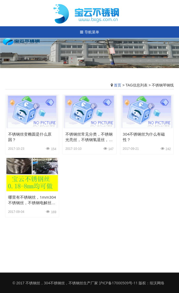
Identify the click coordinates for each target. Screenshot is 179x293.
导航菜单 (89, 31)
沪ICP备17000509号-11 (118, 282)
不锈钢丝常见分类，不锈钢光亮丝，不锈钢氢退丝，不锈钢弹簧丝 (89, 139)
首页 (117, 85)
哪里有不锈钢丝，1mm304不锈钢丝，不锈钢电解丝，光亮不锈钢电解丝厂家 (32, 202)
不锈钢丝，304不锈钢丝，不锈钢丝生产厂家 (61, 282)
